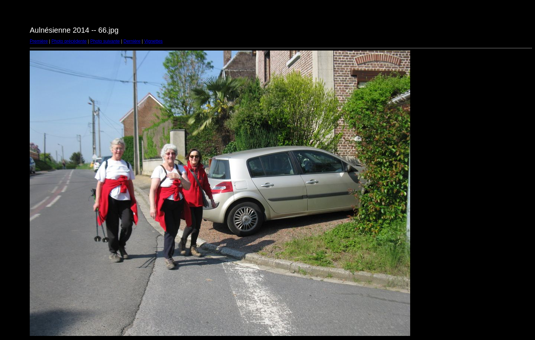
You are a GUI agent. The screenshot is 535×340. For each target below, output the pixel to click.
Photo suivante (105, 41)
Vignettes (153, 41)
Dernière (131, 41)
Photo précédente (69, 41)
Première (39, 41)
